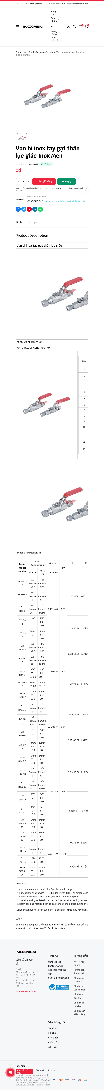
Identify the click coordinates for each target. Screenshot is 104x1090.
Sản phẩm (55, 20)
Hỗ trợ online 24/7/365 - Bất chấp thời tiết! (65, 201)
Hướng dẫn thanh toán (79, 972)
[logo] (33, 26)
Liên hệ (54, 40)
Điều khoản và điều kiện (45, 1070)
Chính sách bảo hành (79, 1004)
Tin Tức (54, 26)
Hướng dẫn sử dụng (54, 34)
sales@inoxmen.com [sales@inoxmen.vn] (58, 977)
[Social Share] (18, 209)
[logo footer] (26, 952)
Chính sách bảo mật (79, 980)
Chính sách (53, 1042)
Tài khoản (20, 4)
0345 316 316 (61, 4)
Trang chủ (54, 13)
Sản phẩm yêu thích (34, 4)
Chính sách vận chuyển (79, 988)
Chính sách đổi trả (79, 996)
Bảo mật (52, 1047)
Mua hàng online (79, 963)
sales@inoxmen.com (79, 4)
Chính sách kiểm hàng (79, 1013)
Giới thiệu (53, 1037)
